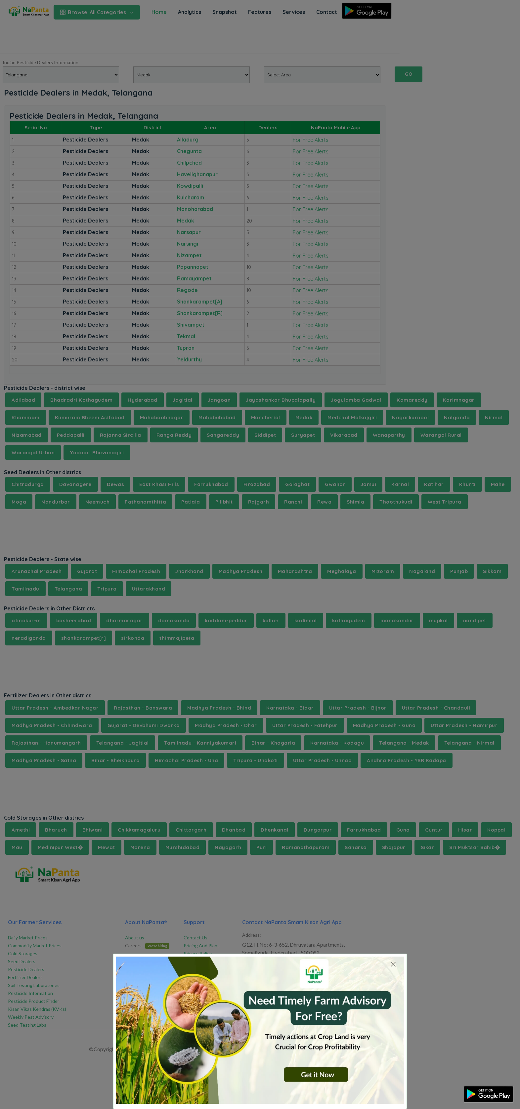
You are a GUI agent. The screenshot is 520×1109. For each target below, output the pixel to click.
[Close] (393, 964)
